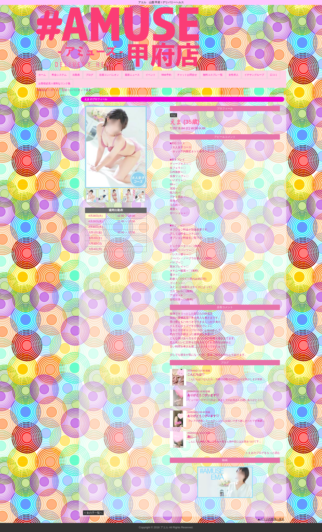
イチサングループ (254, 74)
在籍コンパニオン (109, 74)
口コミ (273, 74)
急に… (191, 436)
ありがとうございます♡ (203, 395)
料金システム (59, 74)
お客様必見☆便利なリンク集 (54, 83)
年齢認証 (42, 89)
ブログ (89, 74)
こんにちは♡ (196, 374)
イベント (150, 74)
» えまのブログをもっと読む (263, 452)
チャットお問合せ (187, 74)
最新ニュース (132, 74)
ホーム (42, 74)
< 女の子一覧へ (93, 512)
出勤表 (76, 74)
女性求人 (233, 74)
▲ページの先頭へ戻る (271, 519)
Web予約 (166, 74)
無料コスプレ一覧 (213, 74)
